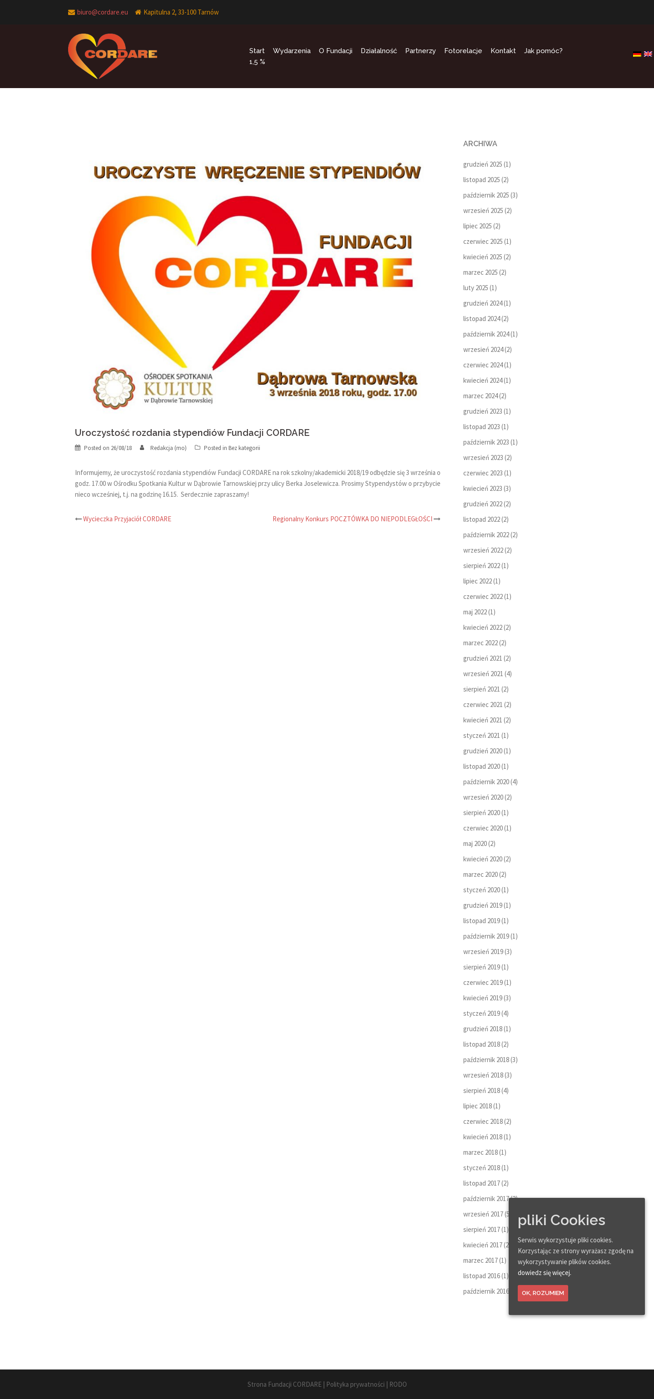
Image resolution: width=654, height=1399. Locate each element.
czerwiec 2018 (483, 1121)
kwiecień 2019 (482, 998)
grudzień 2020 (482, 750)
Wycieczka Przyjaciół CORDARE (127, 518)
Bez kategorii (244, 448)
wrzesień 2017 (483, 1214)
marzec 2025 (480, 272)
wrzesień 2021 (483, 673)
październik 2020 (486, 781)
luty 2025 (475, 287)
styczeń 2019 (481, 1013)
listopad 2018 (481, 1044)
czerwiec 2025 (483, 241)
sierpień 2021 (481, 689)
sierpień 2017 (481, 1229)
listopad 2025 (481, 179)
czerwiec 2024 (483, 365)
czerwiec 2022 (483, 596)
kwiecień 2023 (482, 488)
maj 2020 (475, 843)
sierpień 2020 (481, 812)
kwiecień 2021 (482, 720)
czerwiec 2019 (483, 982)
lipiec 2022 (477, 581)
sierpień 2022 (481, 565)
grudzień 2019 (482, 905)
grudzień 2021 (482, 658)
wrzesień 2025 (483, 210)
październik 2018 (486, 1059)
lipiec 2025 (477, 226)
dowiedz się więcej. (544, 1272)
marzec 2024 (480, 395)
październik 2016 (486, 1291)
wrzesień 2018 (483, 1075)
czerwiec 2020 (483, 828)
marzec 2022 (480, 642)
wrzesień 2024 (483, 349)
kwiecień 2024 (482, 380)
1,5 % (257, 62)
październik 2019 (486, 936)
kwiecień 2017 (482, 1245)
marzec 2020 (480, 874)
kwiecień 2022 (482, 627)
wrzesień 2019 (483, 951)
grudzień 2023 (482, 411)
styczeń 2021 (481, 735)
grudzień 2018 (482, 1028)
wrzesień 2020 (483, 797)
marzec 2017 (480, 1260)
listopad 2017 (481, 1183)
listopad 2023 (481, 426)
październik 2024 (486, 334)
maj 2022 (475, 612)
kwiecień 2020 (482, 859)
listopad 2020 (481, 766)
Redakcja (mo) (168, 448)
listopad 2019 (481, 920)
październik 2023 (486, 442)
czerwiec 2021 (483, 704)
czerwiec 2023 (483, 473)
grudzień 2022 (482, 503)
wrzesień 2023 (483, 457)
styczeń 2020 (481, 889)
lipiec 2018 (477, 1106)
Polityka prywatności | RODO (366, 1384)
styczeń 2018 (481, 1167)
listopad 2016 (481, 1275)
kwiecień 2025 (482, 256)
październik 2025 (486, 195)
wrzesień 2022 (483, 550)
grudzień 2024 (482, 303)
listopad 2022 (481, 519)
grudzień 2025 (482, 164)
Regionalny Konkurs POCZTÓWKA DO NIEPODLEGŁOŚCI (352, 518)
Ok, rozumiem (543, 1293)
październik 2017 (486, 1198)
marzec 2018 (480, 1152)
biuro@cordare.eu (102, 12)
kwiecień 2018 (482, 1136)
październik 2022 (486, 534)
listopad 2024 (481, 318)
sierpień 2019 (481, 967)
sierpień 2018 (481, 1090)
